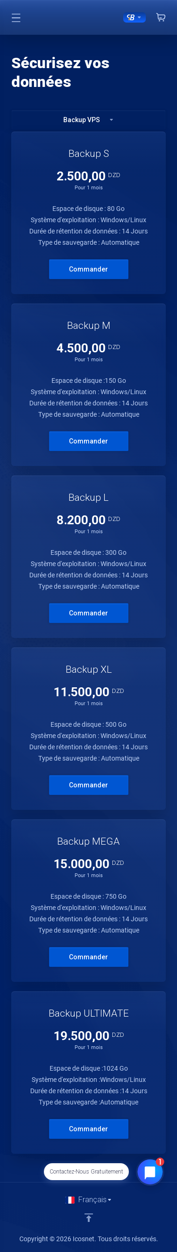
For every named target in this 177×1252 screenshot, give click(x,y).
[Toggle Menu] (16, 17)
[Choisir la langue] (89, 1200)
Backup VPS (88, 120)
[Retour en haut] (89, 1218)
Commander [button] (88, 269)
